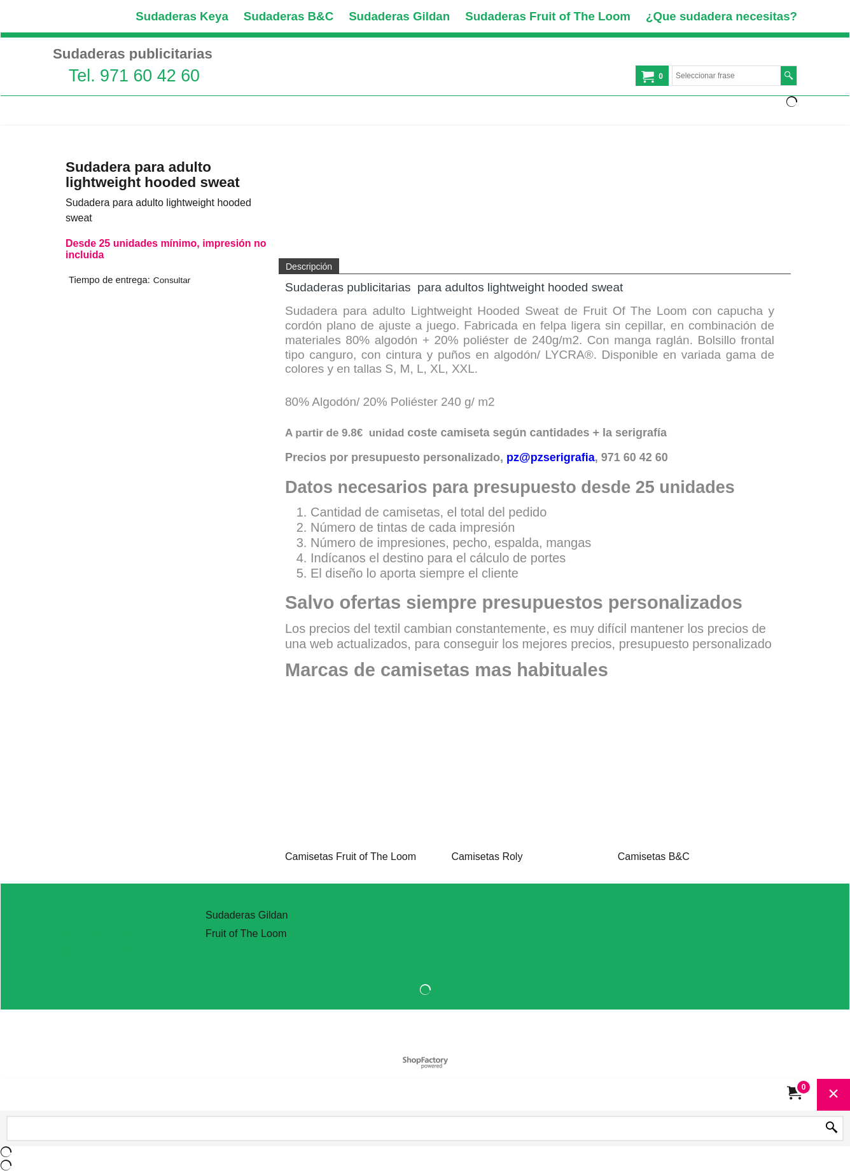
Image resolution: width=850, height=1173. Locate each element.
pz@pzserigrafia (550, 457)
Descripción (309, 266)
